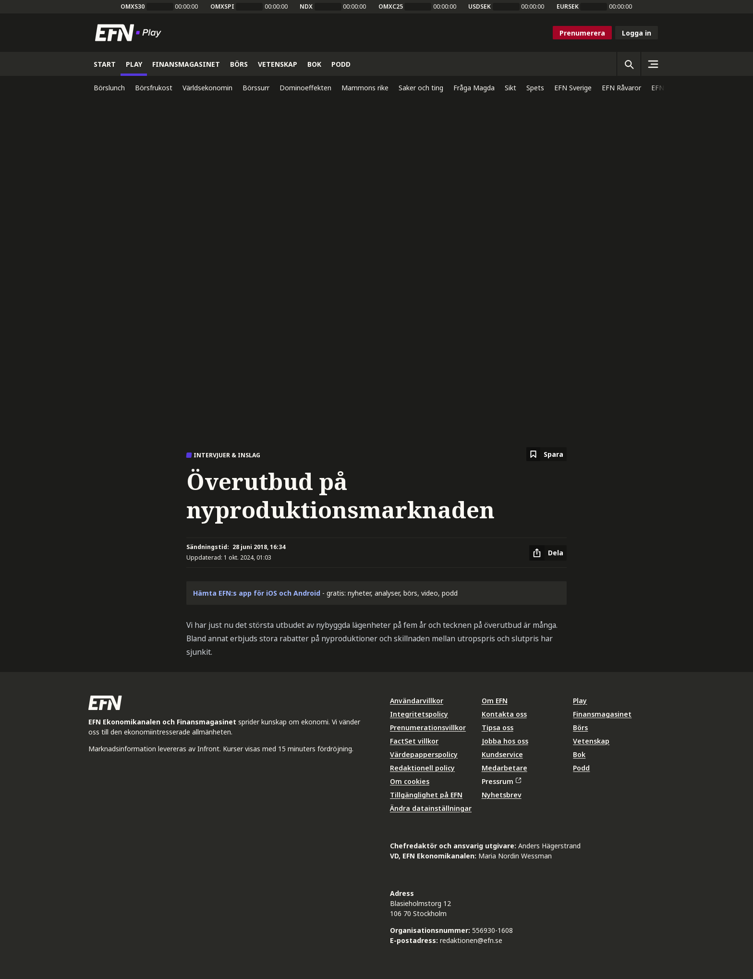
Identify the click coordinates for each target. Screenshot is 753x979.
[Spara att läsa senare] (546, 454)
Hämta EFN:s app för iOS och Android (256, 593)
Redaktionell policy (422, 767)
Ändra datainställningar (431, 808)
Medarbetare (504, 767)
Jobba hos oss (505, 741)
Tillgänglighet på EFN (426, 794)
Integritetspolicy (419, 714)
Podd (581, 767)
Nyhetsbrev (502, 794)
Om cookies (409, 781)
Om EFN (495, 700)
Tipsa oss (497, 727)
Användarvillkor (416, 700)
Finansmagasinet (602, 714)
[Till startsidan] (130, 33)
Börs (580, 727)
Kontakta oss (504, 714)
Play (580, 700)
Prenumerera (582, 32)
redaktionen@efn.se (471, 940)
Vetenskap (591, 741)
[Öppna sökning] (629, 64)
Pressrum (501, 781)
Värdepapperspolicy (424, 754)
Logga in (636, 32)
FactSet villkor (414, 741)
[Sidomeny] (653, 64)
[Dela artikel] (548, 553)
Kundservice (502, 754)
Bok (579, 754)
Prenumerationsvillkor (428, 727)
